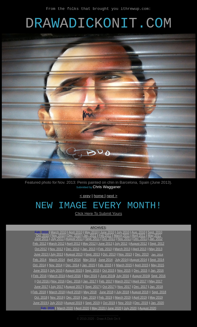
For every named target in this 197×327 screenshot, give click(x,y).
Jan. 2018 (156, 286)
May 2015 (157, 265)
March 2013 (122, 249)
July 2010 (123, 232)
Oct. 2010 (42, 235)
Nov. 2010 (58, 235)
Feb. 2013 (105, 249)
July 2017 (57, 286)
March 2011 (122, 235)
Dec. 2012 (73, 249)
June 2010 (107, 232)
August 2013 (74, 254)
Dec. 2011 (140, 239)
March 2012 (57, 243)
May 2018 (90, 292)
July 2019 (56, 303)
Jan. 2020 (157, 303)
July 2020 (130, 308)
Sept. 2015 (92, 270)
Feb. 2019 (105, 297)
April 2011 (138, 235)
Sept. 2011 (92, 239)
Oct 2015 (108, 270)
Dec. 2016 (74, 281)
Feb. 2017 (105, 281)
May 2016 (90, 276)
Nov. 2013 (125, 254)
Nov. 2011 (124, 239)
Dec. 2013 (142, 254)
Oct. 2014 (39, 265)
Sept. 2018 (159, 292)
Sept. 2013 (92, 254)
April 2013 (139, 249)
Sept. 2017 (92, 286)
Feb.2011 (105, 235)
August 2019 (73, 303)
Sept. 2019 (92, 303)
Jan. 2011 (89, 235)
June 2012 (105, 243)
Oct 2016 (43, 281)
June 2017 (41, 286)
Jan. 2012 (156, 239)
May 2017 (155, 281)
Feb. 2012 (39, 243)
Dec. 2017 (140, 286)
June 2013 (41, 254)
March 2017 (123, 281)
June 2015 (40, 270)
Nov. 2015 (124, 270)
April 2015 (141, 265)
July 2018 (122, 292)
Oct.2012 (41, 249)
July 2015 (56, 270)
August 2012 (138, 243)
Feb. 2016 (40, 276)
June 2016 (107, 276)
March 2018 (57, 292)
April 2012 (73, 243)
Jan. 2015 (88, 265)
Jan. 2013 (88, 249)
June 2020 (114, 308)
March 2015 (124, 265)
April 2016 (74, 276)
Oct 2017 (109, 286)
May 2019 (156, 297)
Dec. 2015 (140, 270)
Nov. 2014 (55, 265)
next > (112, 196)
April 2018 (74, 292)
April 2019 (140, 297)
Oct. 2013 (109, 254)
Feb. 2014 (39, 259)
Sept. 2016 (158, 276)
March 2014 (57, 259)
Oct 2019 (109, 303)
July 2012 (120, 243)
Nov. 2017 (124, 286)
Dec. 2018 (73, 297)
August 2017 (74, 286)
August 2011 (74, 239)
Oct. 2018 (40, 297)
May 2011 (154, 235)
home (99, 196)
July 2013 (56, 254)
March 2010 (59, 232)
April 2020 (82, 308)
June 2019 (40, 303)
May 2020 (99, 308)
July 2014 (121, 259)
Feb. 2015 (105, 265)
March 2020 (65, 308)
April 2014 (74, 259)
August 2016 (140, 276)
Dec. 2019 (141, 303)
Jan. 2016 (157, 270)
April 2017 (139, 281)
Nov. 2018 (56, 297)
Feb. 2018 (39, 292)
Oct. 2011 (108, 239)
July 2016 (122, 276)
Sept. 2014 (157, 259)
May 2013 (155, 249)
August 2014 (138, 259)
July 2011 (57, 239)
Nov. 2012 (56, 249)
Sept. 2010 (155, 232)
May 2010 (91, 232)
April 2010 (75, 232)
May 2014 (89, 259)
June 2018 (107, 292)
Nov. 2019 (125, 303)
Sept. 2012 (157, 243)
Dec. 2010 (74, 235)
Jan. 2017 (89, 281)
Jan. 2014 (157, 254)
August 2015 (73, 270)
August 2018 (140, 292)
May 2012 (89, 243)
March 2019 (123, 297)
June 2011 (41, 239)
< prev (85, 196)
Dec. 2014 (72, 265)
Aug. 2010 (139, 232)
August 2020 (147, 308)
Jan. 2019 (89, 297)
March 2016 (57, 276)
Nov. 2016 (58, 281)
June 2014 (106, 259)
